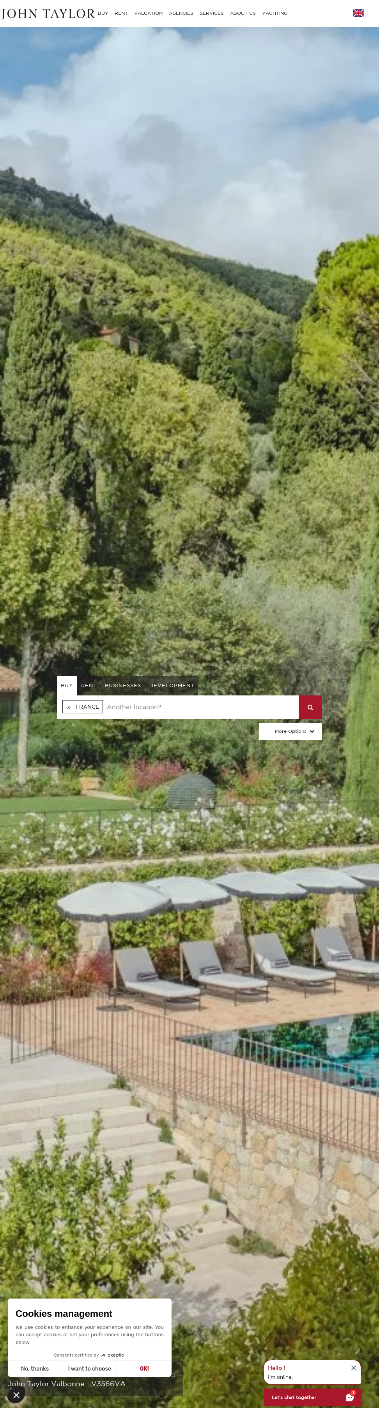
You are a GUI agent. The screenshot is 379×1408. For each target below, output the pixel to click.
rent (89, 685)
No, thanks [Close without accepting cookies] (35, 1369)
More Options (290, 731)
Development (171, 685)
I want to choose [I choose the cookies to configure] (89, 1369)
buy (67, 685)
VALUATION (148, 13)
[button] (16, 1394)
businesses (123, 685)
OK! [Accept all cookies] (144, 1369)
